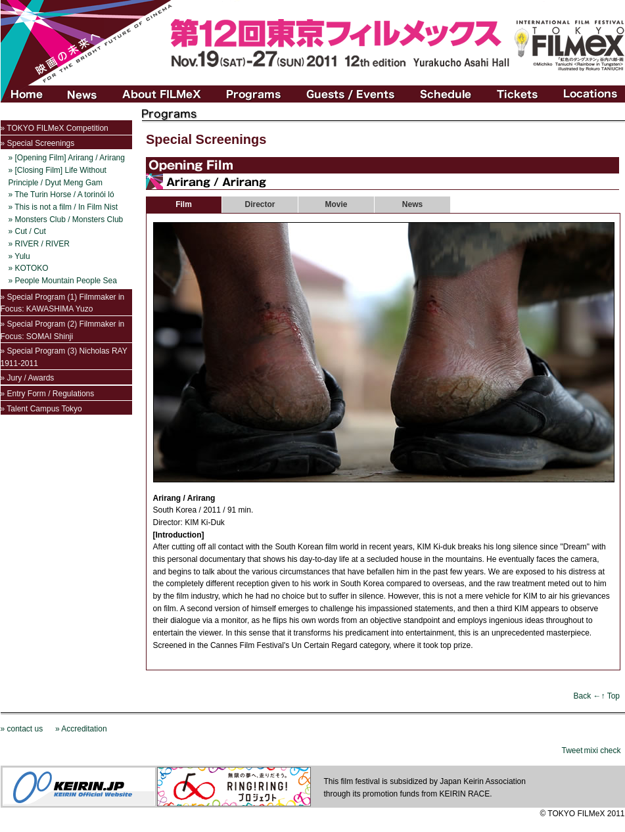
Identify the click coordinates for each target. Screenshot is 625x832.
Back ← (587, 696)
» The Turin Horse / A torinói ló (61, 194)
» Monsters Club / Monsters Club (66, 219)
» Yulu (19, 256)
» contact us (22, 728)
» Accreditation (81, 728)
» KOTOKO (29, 268)
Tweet (571, 750)
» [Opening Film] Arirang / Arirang (67, 157)
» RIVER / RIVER (39, 243)
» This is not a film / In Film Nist (63, 207)
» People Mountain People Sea (63, 280)
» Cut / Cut (27, 231)
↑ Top (610, 696)
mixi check (602, 750)
